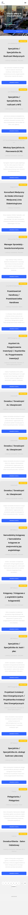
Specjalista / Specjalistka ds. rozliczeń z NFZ (14, 97)
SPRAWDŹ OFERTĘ (14, 78)
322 (25, 879)
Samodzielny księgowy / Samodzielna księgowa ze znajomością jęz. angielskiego (14, 538)
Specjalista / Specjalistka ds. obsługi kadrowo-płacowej (14, 748)
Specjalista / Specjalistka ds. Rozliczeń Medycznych (14, 48)
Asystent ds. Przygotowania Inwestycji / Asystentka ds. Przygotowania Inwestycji (14, 346)
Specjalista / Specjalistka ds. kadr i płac (14, 643)
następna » (14, 882)
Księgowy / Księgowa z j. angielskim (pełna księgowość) (14, 593)
